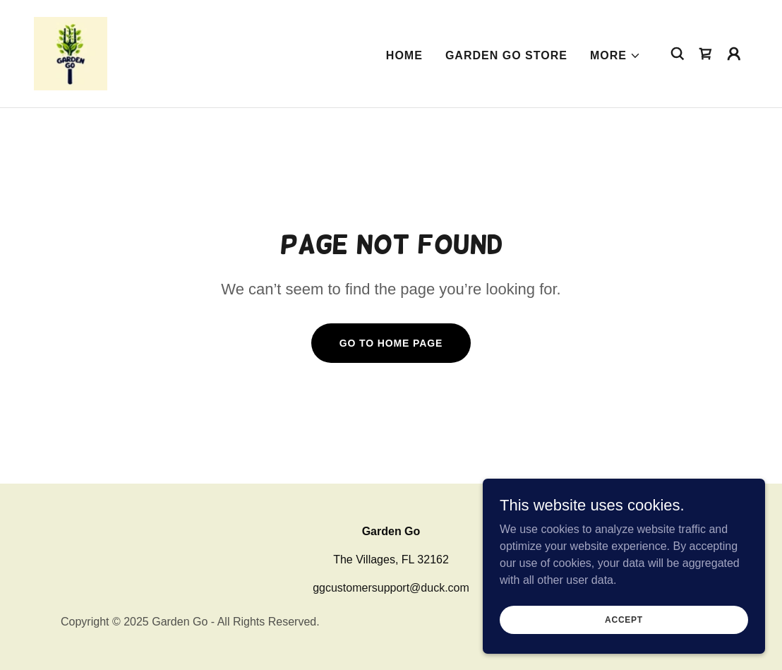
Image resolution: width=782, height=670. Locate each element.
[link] (70, 53)
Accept (624, 619)
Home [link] (404, 55)
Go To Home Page (391, 343)
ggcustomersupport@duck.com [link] (391, 588)
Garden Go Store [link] (506, 55)
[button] (615, 55)
